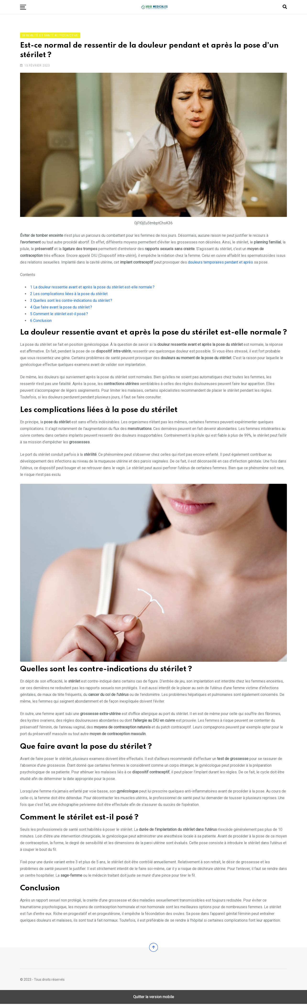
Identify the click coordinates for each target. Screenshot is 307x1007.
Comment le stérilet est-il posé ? (59, 315)
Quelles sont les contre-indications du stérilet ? (71, 302)
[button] (23, 7)
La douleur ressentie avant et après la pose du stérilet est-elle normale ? (92, 288)
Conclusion (41, 322)
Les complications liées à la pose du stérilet (69, 295)
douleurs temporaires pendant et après (220, 264)
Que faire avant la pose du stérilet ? (61, 309)
